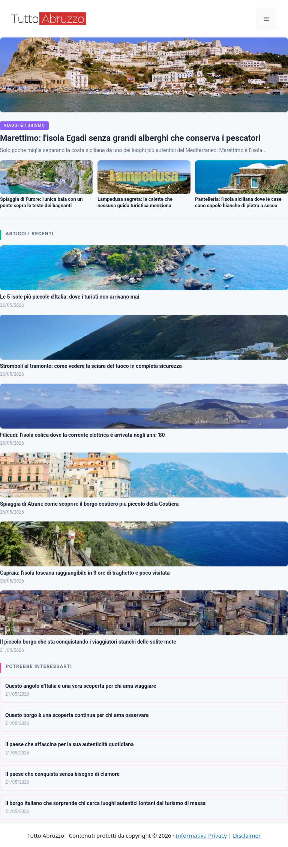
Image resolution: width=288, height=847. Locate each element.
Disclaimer (247, 835)
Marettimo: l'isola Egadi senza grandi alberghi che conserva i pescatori (130, 138)
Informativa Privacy (201, 835)
